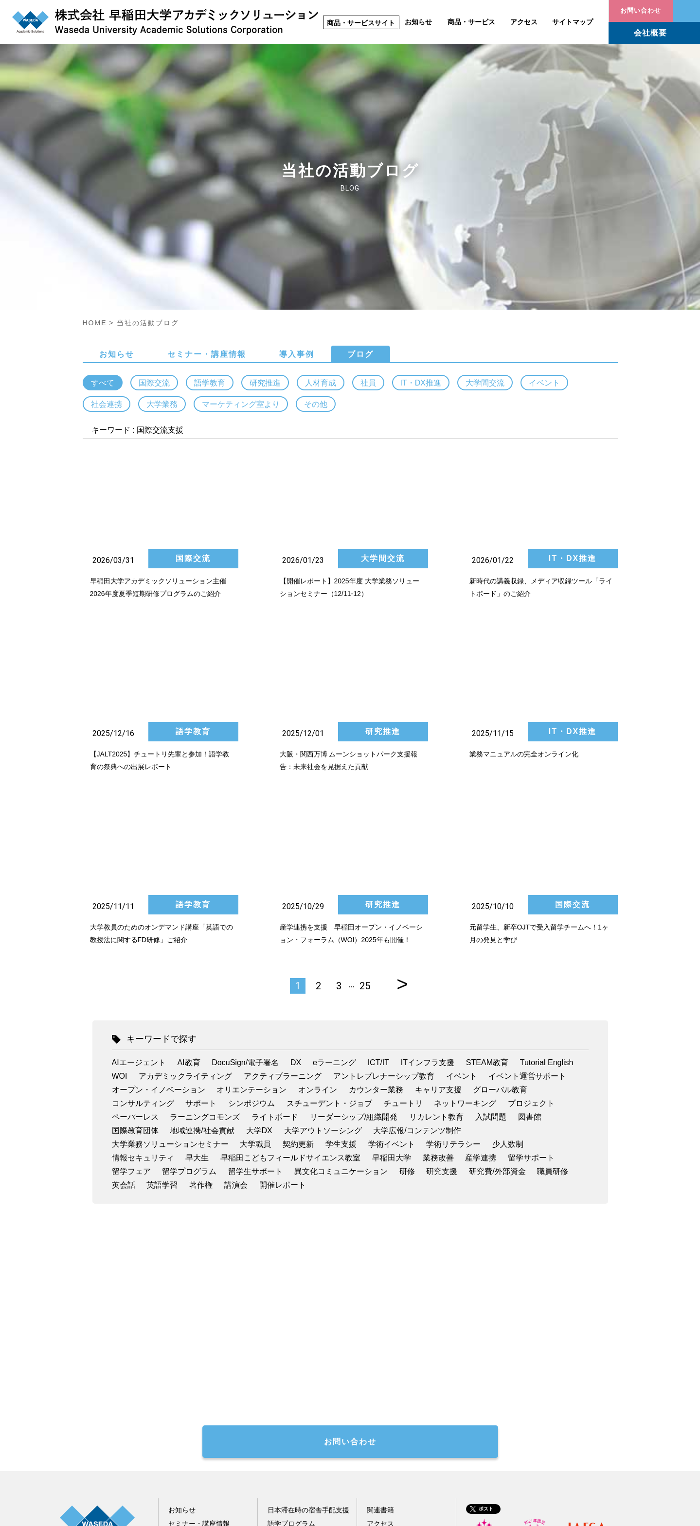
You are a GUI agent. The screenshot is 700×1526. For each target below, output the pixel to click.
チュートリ (403, 946)
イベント (544, 225)
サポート (200, 946)
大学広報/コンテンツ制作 (417, 973)
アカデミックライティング (185, 918)
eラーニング (334, 905)
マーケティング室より (241, 247)
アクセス (524, 22)
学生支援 (341, 986)
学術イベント (391, 986)
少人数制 (507, 986)
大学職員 (255, 986)
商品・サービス (471, 22)
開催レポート (282, 1027)
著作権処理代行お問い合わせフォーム (276, 1252)
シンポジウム (251, 946)
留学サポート (531, 1000)
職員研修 (552, 1014)
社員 (368, 225)
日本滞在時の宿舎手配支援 (308, 1352)
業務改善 (438, 1000)
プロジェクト (531, 946)
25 (364, 828)
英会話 (123, 1027)
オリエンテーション (251, 932)
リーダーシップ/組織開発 (353, 959)
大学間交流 (485, 225)
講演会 (236, 1027)
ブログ (360, 197)
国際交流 (154, 225)
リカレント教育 (436, 959)
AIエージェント (139, 905)
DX (295, 905)
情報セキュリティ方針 (613, 1513)
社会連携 (106, 247)
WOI (119, 918)
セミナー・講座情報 (206, 197)
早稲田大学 (391, 1000)
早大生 (197, 1000)
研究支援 (441, 1014)
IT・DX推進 (420, 225)
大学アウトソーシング (323, 973)
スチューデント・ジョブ (329, 946)
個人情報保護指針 (540, 1513)
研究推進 (265, 225)
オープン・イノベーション (158, 932)
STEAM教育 (487, 905)
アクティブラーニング (283, 918)
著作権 (201, 1027)
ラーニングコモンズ (205, 959)
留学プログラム (189, 1014)
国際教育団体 (135, 973)
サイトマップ (572, 22)
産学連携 (480, 1000)
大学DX (259, 973)
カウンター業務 (376, 932)
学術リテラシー (453, 986)
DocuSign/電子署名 (245, 905)
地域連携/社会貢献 (202, 973)
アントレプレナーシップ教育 (383, 918)
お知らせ (418, 22)
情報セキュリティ (143, 1000)
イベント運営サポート (527, 918)
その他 (315, 247)
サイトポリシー (476, 1513)
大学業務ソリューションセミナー (170, 986)
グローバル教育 (500, 932)
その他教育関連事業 (298, 1407)
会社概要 (650, 33)
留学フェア (131, 1014)
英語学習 (162, 1027)
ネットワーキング (465, 946)
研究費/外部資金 (497, 1014)
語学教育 (209, 225)
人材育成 (320, 225)
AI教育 (188, 905)
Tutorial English (547, 905)
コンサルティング (143, 946)
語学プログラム (291, 1366)
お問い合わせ (686, 11)
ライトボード (274, 959)
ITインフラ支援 (427, 905)
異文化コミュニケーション (341, 1014)
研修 (407, 1014)
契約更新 (298, 986)
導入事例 (296, 197)
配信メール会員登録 (199, 1407)
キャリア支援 (438, 932)
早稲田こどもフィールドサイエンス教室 (290, 1000)
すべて (102, 225)
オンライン (317, 932)
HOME (95, 165)
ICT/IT (378, 905)
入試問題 (490, 959)
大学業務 (162, 247)
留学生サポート (255, 1014)
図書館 (529, 959)
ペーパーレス (135, 959)
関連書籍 (380, 1352)
